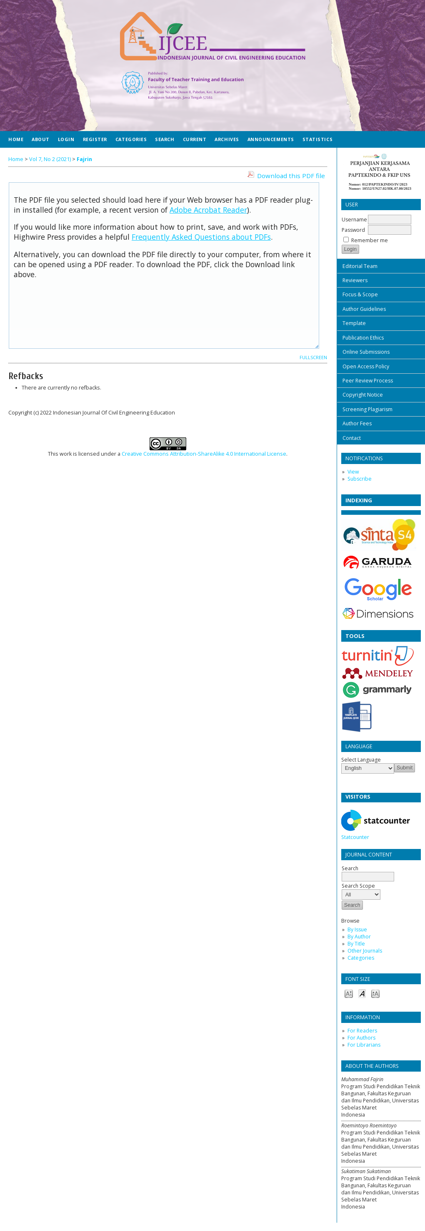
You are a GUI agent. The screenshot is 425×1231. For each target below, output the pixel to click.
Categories (361, 957)
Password (353, 229)
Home (15, 139)
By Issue (357, 929)
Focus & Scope (360, 294)
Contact (351, 438)
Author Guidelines (364, 309)
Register (95, 139)
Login (66, 139)
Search (368, 872)
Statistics (317, 139)
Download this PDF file (291, 175)
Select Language (361, 759)
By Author (359, 936)
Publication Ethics (363, 337)
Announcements (271, 139)
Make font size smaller (349, 993)
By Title (356, 943)
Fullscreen (313, 357)
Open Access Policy (365, 366)
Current (195, 139)
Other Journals (365, 950)
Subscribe (360, 478)
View (353, 471)
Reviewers (355, 280)
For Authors (361, 1037)
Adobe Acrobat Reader (208, 210)
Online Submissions (366, 351)
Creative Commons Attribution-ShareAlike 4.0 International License (204, 453)
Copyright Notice (362, 394)
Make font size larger (375, 993)
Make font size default (362, 993)
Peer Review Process (367, 380)
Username (354, 219)
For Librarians (364, 1044)
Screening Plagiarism (367, 409)
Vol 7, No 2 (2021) (50, 159)
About (41, 139)
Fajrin (84, 159)
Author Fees (357, 423)
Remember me (369, 240)
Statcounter (355, 837)
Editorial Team (360, 266)
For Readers (362, 1030)
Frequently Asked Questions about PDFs (201, 237)
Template (354, 323)
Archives (227, 139)
